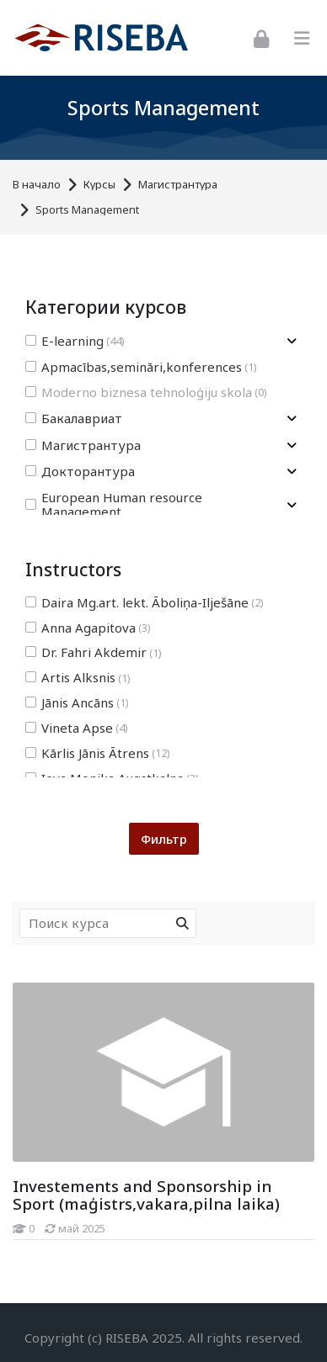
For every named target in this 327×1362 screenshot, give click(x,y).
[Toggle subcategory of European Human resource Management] (291, 505)
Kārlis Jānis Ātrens (97, 753)
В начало (37, 184)
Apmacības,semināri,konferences (141, 367)
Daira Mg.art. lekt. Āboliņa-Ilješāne (144, 603)
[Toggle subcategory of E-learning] (291, 341)
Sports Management (87, 209)
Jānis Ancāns (77, 703)
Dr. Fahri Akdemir (93, 652)
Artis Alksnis (78, 677)
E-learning (75, 341)
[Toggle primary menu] (301, 38)
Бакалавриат (73, 418)
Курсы (99, 184)
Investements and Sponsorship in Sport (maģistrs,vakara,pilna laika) (146, 1194)
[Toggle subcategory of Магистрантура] (291, 445)
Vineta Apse (76, 728)
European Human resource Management (113, 504)
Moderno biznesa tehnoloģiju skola (146, 392)
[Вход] (261, 37)
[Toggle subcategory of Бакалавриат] (291, 419)
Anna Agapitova (88, 628)
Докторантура (80, 471)
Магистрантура (177, 184)
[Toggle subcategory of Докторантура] (291, 472)
